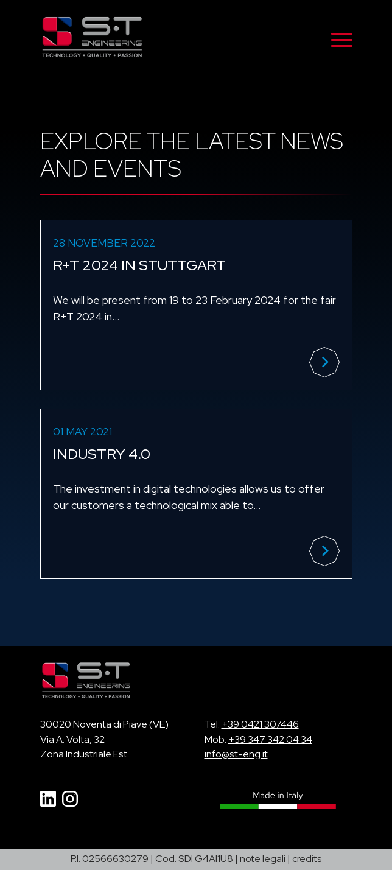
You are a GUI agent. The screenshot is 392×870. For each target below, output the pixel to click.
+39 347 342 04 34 (270, 739)
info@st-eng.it (236, 754)
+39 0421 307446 (260, 724)
